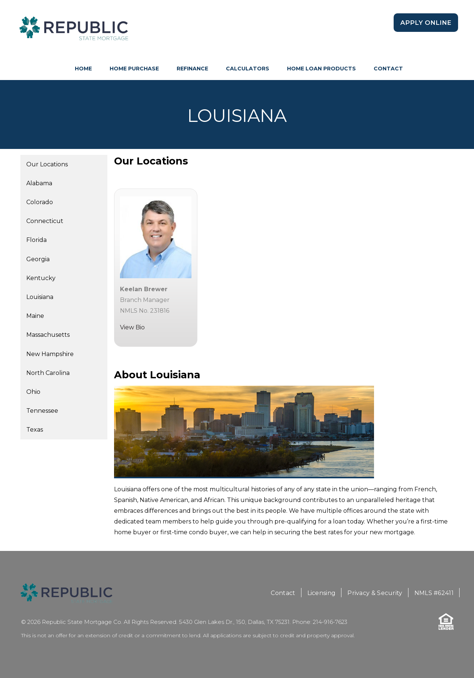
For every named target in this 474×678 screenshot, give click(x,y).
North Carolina (48, 372)
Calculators (247, 68)
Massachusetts (48, 334)
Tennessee (42, 410)
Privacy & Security (374, 592)
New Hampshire (50, 354)
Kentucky (41, 278)
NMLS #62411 (434, 592)
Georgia (38, 259)
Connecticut (44, 221)
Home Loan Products (321, 68)
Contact (388, 68)
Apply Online (425, 22)
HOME (83, 68)
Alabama (39, 183)
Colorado (39, 202)
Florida (36, 239)
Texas (34, 429)
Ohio (33, 391)
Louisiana (39, 296)
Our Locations (47, 164)
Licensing (321, 592)
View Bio (132, 327)
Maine (35, 315)
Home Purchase (134, 68)
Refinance (192, 68)
